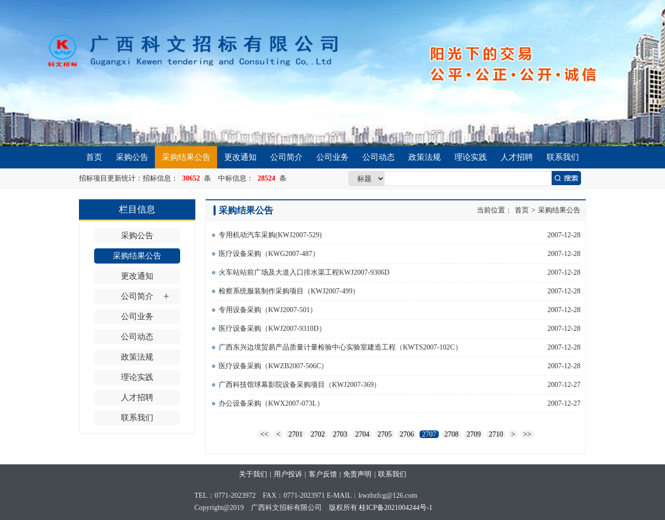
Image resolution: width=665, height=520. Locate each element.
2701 (295, 434)
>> (527, 434)
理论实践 (470, 157)
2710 (496, 434)
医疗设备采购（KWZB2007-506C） (273, 366)
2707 (429, 434)
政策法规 (424, 157)
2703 (340, 434)
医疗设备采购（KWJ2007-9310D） (272, 328)
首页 (94, 157)
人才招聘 (517, 157)
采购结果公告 (186, 157)
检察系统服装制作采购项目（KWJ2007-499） (289, 291)
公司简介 (286, 157)
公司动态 (378, 157)
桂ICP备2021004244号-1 (395, 507)
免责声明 (357, 474)
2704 (362, 434)
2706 (407, 434)
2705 (385, 434)
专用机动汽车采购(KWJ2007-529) (270, 235)
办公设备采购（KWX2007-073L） (271, 403)
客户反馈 (323, 474)
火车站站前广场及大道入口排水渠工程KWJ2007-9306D (304, 272)
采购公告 (132, 157)
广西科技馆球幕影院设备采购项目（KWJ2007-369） (300, 384)
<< (264, 434)
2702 (318, 434)
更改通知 (240, 157)
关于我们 (253, 474)
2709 (474, 434)
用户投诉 (288, 474)
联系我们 (563, 157)
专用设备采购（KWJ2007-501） (268, 310)
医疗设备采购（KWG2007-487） (269, 253)
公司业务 (332, 157)
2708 (451, 434)
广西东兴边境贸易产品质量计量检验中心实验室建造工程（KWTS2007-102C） (340, 347)
